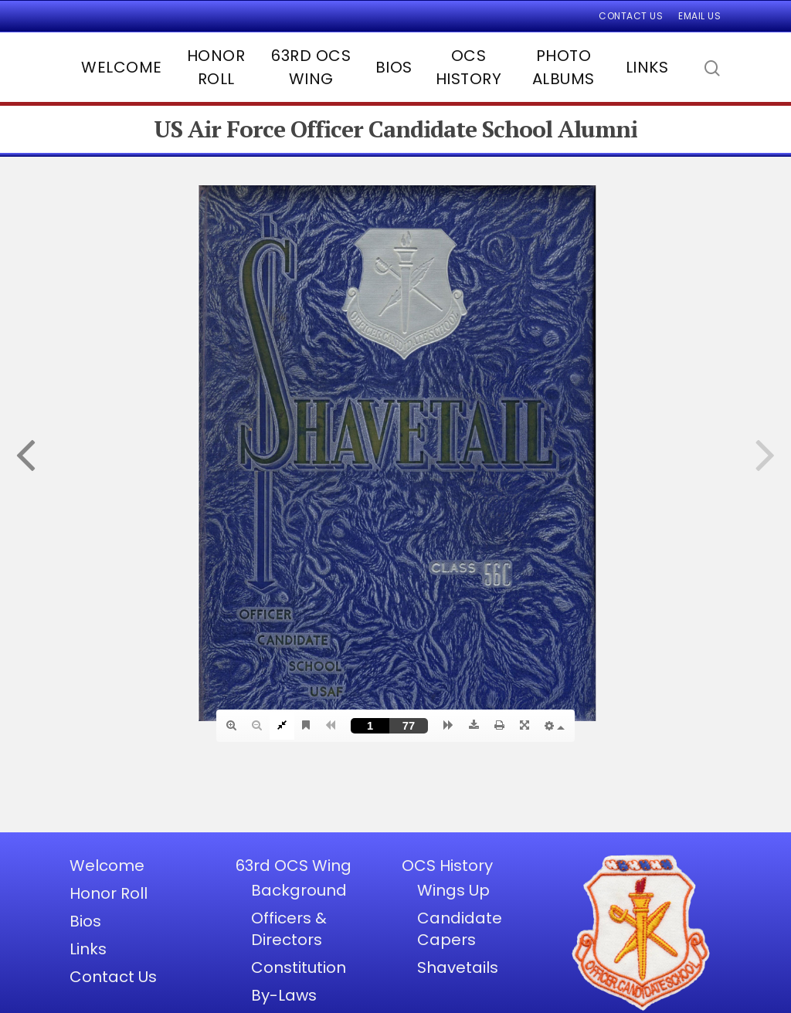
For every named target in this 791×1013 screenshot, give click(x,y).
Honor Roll (216, 67)
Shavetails (457, 967)
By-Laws (284, 995)
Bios (393, 67)
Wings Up (453, 890)
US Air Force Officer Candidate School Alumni (395, 129)
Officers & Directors (289, 928)
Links (647, 67)
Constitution (298, 967)
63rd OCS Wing (311, 67)
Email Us (699, 15)
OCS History (469, 67)
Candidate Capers (459, 928)
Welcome (121, 67)
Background (299, 890)
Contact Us (631, 15)
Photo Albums (563, 67)
